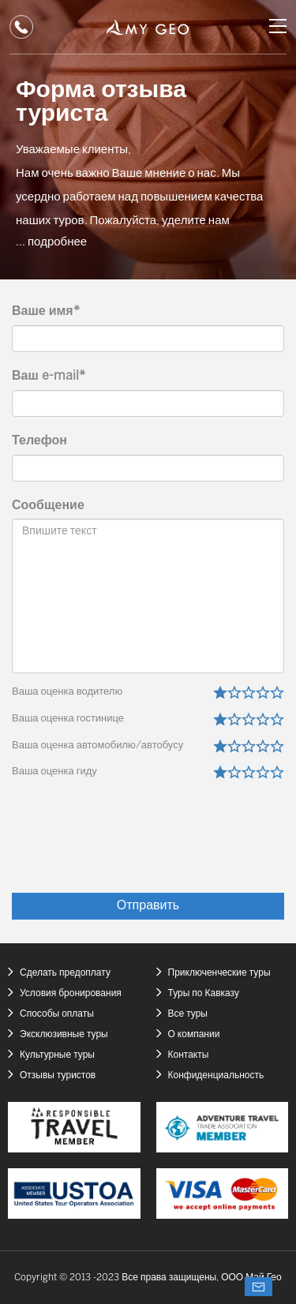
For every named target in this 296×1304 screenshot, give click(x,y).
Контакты (188, 1055)
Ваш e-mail (48, 376)
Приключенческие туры (219, 973)
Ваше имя (46, 311)
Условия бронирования (71, 993)
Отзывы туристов (58, 1075)
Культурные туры (57, 1055)
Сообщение (48, 505)
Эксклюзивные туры (64, 1034)
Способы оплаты (57, 1014)
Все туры (188, 1014)
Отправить (148, 906)
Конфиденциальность (216, 1075)
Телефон (39, 441)
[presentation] (164, 846)
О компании (194, 1034)
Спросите (258, 1286)
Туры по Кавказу (203, 993)
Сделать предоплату (65, 973)
